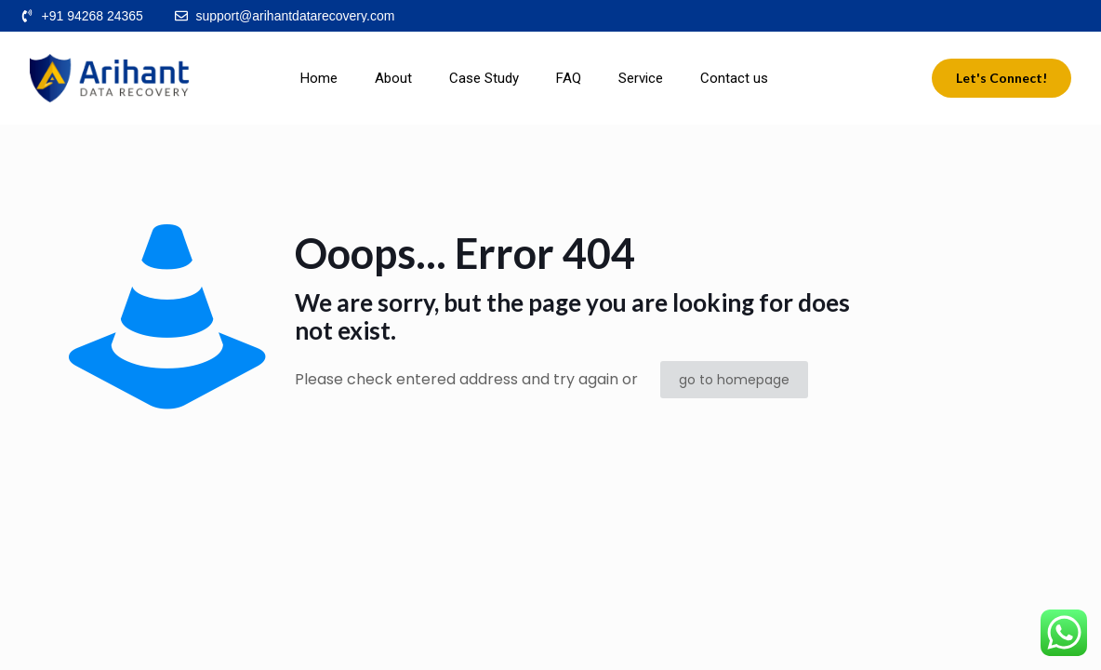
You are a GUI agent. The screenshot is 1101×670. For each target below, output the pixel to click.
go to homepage (734, 379)
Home (319, 78)
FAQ (568, 78)
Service (640, 78)
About (393, 78)
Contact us (734, 78)
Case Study (484, 78)
